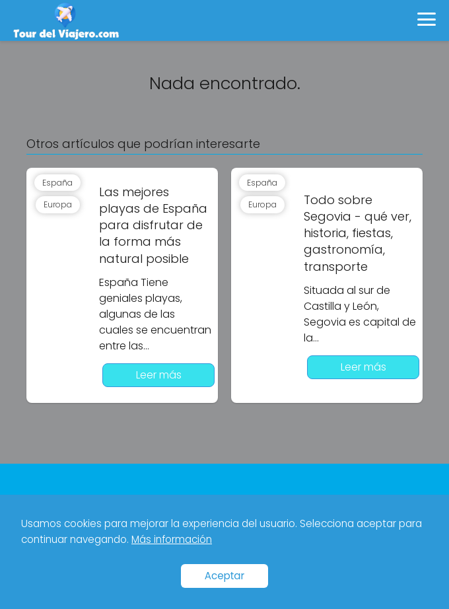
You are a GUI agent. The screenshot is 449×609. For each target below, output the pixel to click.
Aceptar (225, 576)
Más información (171, 539)
